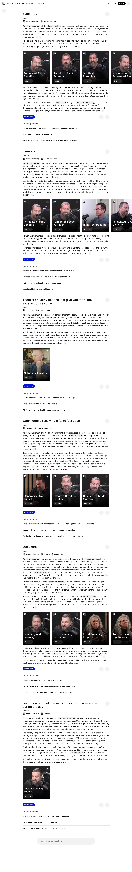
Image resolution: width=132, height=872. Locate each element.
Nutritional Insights (35, 373)
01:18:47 (58, 504)
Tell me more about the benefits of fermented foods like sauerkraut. (50, 128)
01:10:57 (87, 81)
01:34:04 (117, 81)
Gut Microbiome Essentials (63, 75)
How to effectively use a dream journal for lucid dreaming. (46, 816)
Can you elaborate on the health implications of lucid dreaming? (49, 686)
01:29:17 (28, 81)
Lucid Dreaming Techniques (63, 635)
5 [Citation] (53, 93)
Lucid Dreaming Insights (92, 635)
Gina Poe (45, 554)
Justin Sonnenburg (31, 21)
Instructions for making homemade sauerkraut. (42, 283)
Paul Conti (28, 428)
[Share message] (107, 14)
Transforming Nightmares (121, 635)
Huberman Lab (18, 3)
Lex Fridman (57, 554)
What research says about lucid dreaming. (40, 822)
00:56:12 (87, 504)
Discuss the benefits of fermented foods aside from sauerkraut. (49, 271)
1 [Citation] (98, 31)
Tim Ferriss (28, 310)
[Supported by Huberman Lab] (35, 3)
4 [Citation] (78, 47)
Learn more (112, 3)
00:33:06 (58, 81)
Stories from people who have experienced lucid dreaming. (47, 828)
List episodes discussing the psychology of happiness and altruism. (50, 530)
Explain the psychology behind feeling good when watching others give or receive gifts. (58, 524)
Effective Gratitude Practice (65, 497)
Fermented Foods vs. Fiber (64, 223)
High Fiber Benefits (94, 224)
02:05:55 (28, 504)
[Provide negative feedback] (107, 117)
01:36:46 (87, 642)
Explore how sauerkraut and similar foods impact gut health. (47, 277)
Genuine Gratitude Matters (94, 497)
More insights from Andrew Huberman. (38, 289)
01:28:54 (117, 229)
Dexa (8, 3)
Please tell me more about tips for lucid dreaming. (43, 680)
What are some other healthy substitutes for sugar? (44, 410)
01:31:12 (28, 378)
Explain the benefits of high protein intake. (40, 404)
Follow (121, 3)
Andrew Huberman (49, 21)
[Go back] (4, 11)
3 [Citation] (23, 44)
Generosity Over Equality (34, 497)
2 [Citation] (40, 37)
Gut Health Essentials (89, 75)
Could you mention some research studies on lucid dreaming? (48, 692)
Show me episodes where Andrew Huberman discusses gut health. (50, 140)
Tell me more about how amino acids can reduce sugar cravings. (49, 398)
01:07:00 (58, 229)
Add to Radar (28, 117)
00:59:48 (58, 642)
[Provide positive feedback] (101, 117)
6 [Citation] (62, 108)
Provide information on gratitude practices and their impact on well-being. (53, 536)
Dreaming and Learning (32, 635)
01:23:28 (87, 229)
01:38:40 (117, 642)
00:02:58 (28, 642)
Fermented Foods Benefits (34, 75)
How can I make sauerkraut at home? (38, 134)
